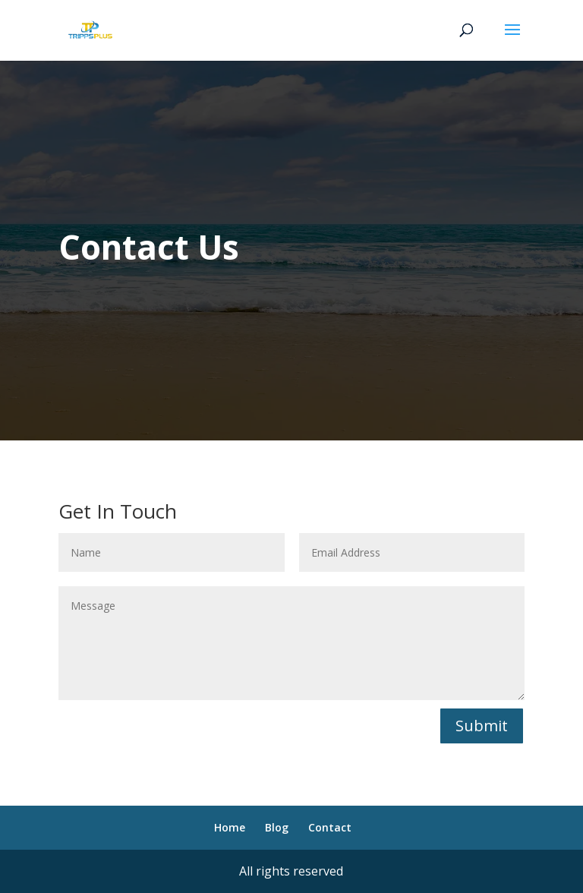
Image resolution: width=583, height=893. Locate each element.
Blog (276, 827)
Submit (481, 725)
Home (229, 827)
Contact (329, 827)
